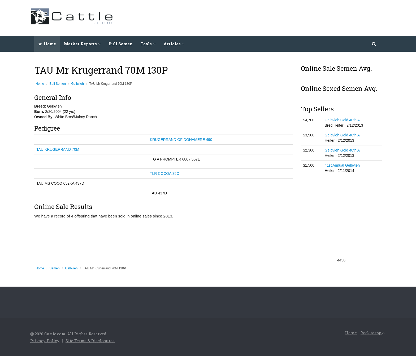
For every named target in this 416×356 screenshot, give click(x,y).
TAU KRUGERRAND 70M (57, 149)
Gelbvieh (77, 84)
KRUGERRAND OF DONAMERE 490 (181, 139)
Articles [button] (173, 43)
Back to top (372, 332)
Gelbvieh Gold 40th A (342, 120)
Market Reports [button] (82, 43)
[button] (374, 44)
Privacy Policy (44, 340)
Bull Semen (121, 43)
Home (47, 43)
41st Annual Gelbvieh (342, 165)
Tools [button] (148, 43)
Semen (55, 268)
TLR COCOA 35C (164, 173)
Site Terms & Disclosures (90, 340)
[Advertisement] (289, 17)
